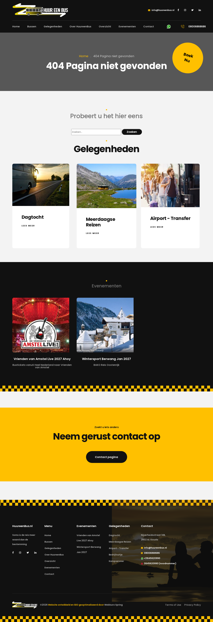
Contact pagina (106, 457)
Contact (148, 26)
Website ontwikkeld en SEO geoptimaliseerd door (85, 604)
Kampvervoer (116, 561)
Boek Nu (188, 57)
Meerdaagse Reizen (120, 541)
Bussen (31, 26)
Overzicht (105, 26)
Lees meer (28, 225)
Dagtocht (114, 535)
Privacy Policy (192, 605)
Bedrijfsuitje (116, 554)
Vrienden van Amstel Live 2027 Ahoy (88, 538)
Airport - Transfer (119, 548)
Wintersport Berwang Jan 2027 (89, 549)
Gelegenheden (53, 26)
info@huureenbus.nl (161, 10)
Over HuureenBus (80, 26)
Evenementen (127, 26)
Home (16, 26)
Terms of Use (173, 605)
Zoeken (132, 132)
